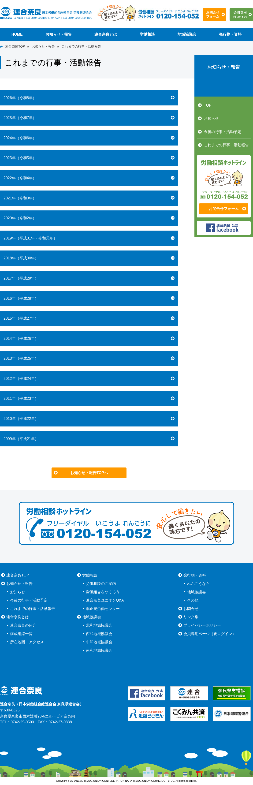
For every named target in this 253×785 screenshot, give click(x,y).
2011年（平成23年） (21, 398)
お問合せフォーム (212, 14)
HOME (17, 34)
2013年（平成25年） (21, 358)
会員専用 (240, 14)
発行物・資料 (230, 34)
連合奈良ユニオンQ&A (105, 600)
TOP (208, 105)
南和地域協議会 (99, 650)
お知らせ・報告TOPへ (89, 473)
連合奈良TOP (15, 46)
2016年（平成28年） (21, 298)
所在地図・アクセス (27, 642)
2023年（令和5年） (20, 158)
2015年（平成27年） (21, 318)
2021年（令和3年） (20, 198)
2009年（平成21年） (21, 439)
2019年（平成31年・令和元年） (30, 238)
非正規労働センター (103, 609)
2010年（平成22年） (21, 419)
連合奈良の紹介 (23, 625)
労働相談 (147, 34)
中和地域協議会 (99, 642)
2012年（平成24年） (21, 379)
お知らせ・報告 (58, 34)
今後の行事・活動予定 (222, 132)
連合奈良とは (105, 34)
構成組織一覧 (21, 634)
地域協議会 (187, 34)
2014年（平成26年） (21, 338)
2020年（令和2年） (20, 218)
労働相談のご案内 (101, 584)
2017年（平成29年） (21, 278)
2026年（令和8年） (20, 98)
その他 (192, 600)
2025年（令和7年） (20, 118)
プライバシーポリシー (202, 625)
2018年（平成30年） (21, 258)
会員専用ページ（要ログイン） (209, 634)
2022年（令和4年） (20, 178)
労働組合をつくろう (103, 592)
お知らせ (211, 118)
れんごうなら (198, 584)
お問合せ (190, 609)
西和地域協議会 (99, 634)
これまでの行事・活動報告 (226, 145)
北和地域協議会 (99, 625)
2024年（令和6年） (20, 138)
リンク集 (190, 617)
